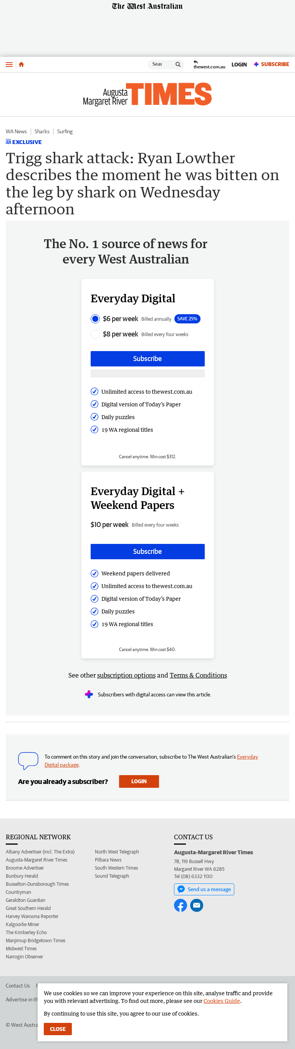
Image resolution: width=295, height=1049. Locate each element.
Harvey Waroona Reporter (32, 916)
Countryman (18, 892)
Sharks (42, 131)
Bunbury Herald (22, 876)
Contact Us (18, 986)
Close (58, 1029)
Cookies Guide (222, 1001)
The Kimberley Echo (26, 932)
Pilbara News (108, 860)
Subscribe (271, 64)
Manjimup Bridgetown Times (35, 940)
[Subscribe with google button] (148, 374)
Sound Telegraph (112, 876)
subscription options (126, 675)
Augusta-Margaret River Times (36, 860)
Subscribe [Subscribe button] (147, 359)
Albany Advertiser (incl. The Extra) (40, 852)
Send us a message (204, 889)
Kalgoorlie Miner (22, 924)
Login (239, 64)
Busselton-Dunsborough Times (37, 884)
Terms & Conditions (198, 675)
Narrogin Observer (24, 957)
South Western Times (116, 868)
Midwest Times (21, 948)
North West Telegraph (117, 852)
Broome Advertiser (25, 868)
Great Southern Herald (28, 908)
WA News (16, 131)
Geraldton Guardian (25, 900)
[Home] (21, 64)
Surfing (65, 131)
